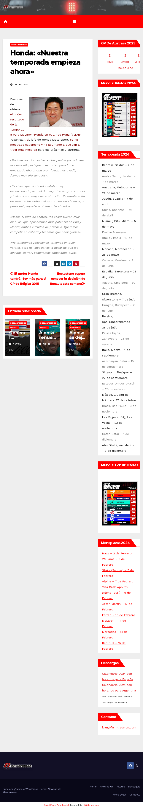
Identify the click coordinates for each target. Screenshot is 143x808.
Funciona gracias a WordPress (21, 788)
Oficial (14, 327)
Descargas (134, 786)
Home (93, 786)
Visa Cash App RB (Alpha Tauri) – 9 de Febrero (116, 592)
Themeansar (10, 792)
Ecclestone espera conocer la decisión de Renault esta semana (67, 278)
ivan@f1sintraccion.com (119, 727)
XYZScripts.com (91, 805)
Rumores (75, 327)
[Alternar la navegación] (74, 21)
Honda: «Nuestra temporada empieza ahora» (45, 62)
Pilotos (121, 786)
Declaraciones (19, 45)
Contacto (134, 794)
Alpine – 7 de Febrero (117, 581)
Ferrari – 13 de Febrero (118, 615)
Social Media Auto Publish (57, 805)
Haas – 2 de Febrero (117, 553)
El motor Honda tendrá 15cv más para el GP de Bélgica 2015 (28, 278)
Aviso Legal (119, 794)
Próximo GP (106, 786)
